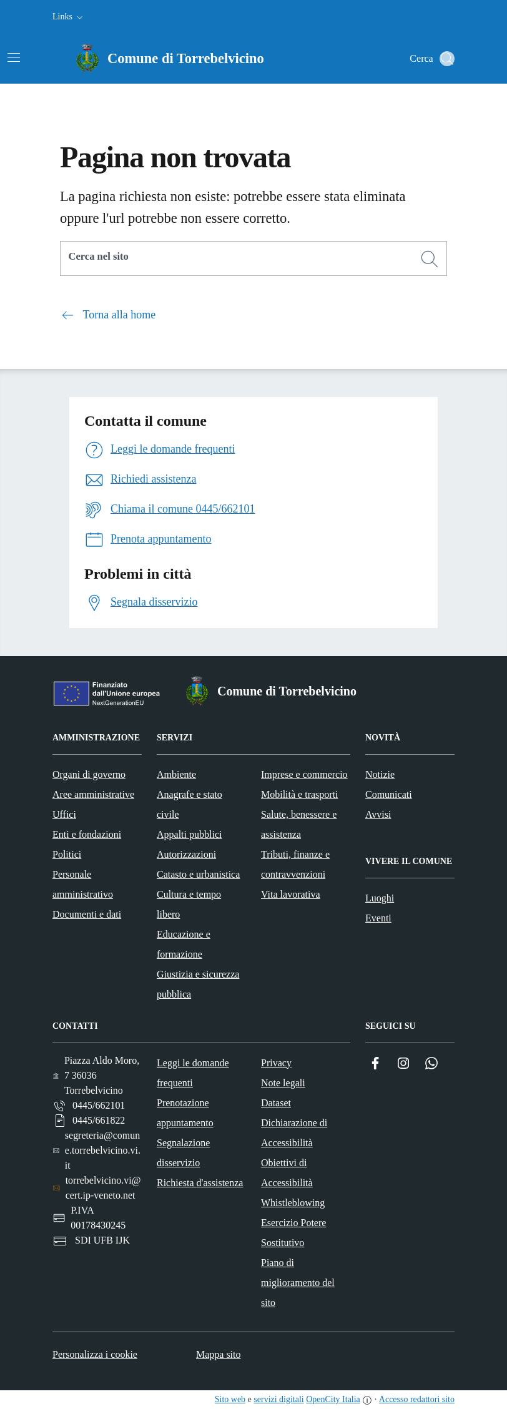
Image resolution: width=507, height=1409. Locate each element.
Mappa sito (218, 1354)
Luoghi (379, 898)
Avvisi (378, 814)
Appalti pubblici (189, 834)
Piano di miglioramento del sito (298, 1282)
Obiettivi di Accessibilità (287, 1172)
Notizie (380, 774)
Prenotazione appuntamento (185, 1112)
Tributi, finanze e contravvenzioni (295, 864)
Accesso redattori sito (417, 1399)
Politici (66, 854)
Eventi (378, 918)
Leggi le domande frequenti (193, 1073)
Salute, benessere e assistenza (299, 824)
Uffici (64, 814)
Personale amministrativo (82, 884)
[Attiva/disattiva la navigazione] (13, 57)
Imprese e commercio (304, 774)
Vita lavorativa (290, 894)
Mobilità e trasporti (299, 794)
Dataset (276, 1102)
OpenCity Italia (333, 1399)
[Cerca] (430, 259)
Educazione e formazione (183, 944)
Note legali (283, 1083)
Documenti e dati (86, 914)
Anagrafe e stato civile (189, 804)
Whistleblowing (293, 1202)
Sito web (230, 1399)
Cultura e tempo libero (189, 904)
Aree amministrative (93, 794)
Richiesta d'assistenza (200, 1182)
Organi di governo (89, 774)
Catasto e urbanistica (198, 874)
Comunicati (388, 794)
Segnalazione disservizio (183, 1152)
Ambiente (176, 774)
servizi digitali (278, 1399)
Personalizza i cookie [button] (94, 1354)
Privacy (276, 1063)
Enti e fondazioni (86, 834)
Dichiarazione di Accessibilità (294, 1132)
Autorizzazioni (186, 854)
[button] (69, 16)
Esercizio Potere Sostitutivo (293, 1232)
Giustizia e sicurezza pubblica (198, 984)
